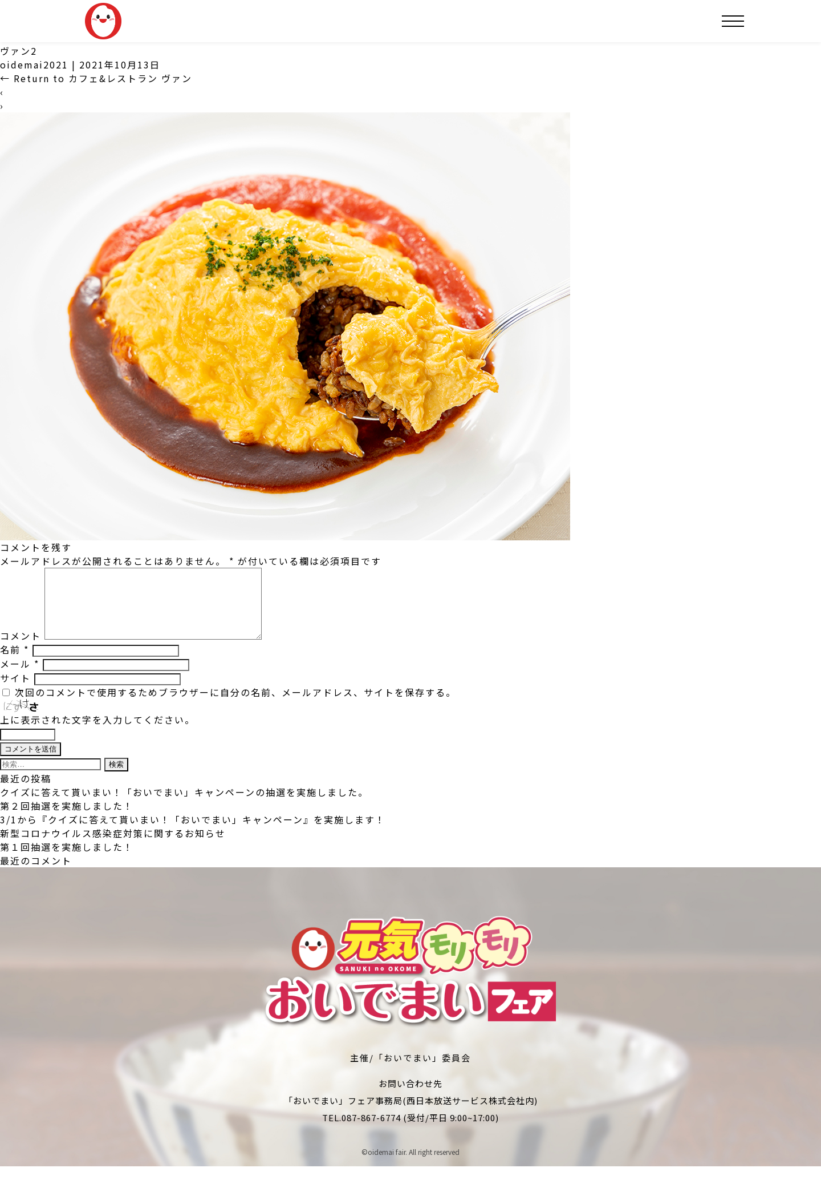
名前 (14, 663)
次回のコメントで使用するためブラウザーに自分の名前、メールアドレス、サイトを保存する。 (235, 706)
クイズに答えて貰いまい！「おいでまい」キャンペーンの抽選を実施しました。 (184, 806)
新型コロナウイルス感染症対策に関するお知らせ (113, 847)
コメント (20, 649)
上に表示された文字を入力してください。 (97, 733)
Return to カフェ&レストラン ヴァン (96, 78)
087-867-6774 (371, 1131)
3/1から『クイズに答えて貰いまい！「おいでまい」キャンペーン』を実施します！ (192, 833)
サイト (15, 691)
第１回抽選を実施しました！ (66, 860)
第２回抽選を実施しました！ (66, 819)
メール (19, 677)
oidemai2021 (34, 64)
